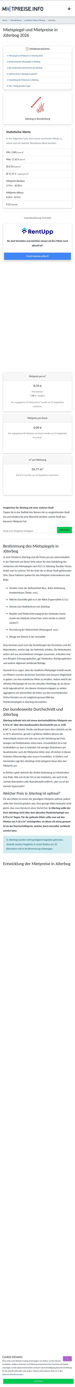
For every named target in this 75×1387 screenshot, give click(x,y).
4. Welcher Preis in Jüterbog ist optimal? (22, 74)
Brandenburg (16, 20)
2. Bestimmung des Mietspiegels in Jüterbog (23, 62)
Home (4, 20)
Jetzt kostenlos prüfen (37, 256)
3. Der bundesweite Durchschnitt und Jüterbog (24, 68)
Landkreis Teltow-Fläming (34, 20)
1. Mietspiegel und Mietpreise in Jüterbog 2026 (25, 56)
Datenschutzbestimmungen (12, 1374)
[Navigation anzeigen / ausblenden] (69, 8)
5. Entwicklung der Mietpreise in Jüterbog (22, 80)
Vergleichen (64, 530)
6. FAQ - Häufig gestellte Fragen (19, 86)
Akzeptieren (38, 1381)
